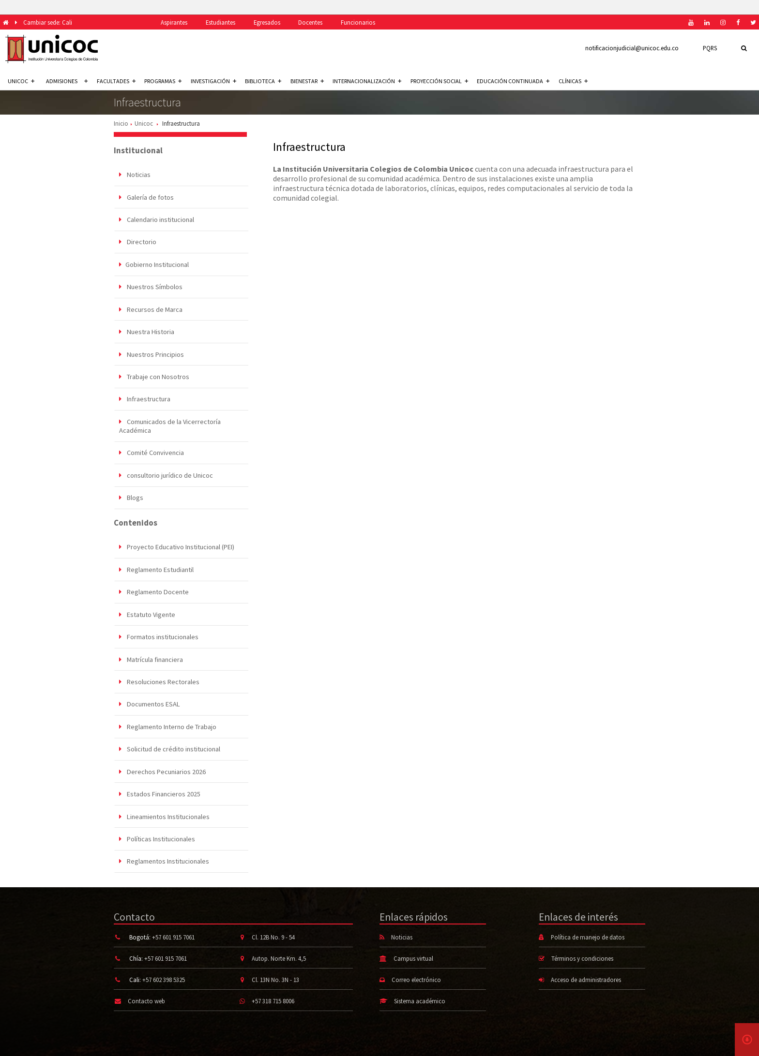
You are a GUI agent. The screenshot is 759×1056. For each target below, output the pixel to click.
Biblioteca (263, 81)
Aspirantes (174, 22)
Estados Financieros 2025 (159, 794)
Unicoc (144, 123)
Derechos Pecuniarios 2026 (162, 771)
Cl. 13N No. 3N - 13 (275, 979)
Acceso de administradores (586, 979)
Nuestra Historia (146, 331)
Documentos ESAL (149, 704)
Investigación (213, 81)
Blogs (131, 497)
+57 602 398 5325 (163, 979)
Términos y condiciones (582, 958)
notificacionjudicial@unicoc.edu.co (632, 48)
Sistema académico (419, 1001)
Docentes (310, 22)
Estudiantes (220, 22)
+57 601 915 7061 (173, 937)
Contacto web (146, 1001)
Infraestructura (144, 399)
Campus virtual (413, 958)
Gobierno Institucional (154, 264)
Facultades (116, 81)
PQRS (710, 48)
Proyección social (439, 81)
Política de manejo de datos (587, 937)
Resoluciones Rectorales (159, 681)
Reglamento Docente (154, 591)
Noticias (135, 174)
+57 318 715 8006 (273, 1001)
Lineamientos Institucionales (164, 816)
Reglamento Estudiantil (156, 569)
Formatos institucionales (158, 636)
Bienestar (307, 81)
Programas (163, 81)
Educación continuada (513, 81)
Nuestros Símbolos (150, 286)
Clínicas (573, 81)
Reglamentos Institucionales (164, 861)
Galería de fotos (146, 197)
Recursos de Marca (150, 309)
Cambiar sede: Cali (47, 22)
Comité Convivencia (151, 452)
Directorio (137, 241)
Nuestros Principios (151, 354)
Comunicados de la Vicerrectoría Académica (170, 426)
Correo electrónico (416, 979)
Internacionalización (367, 81)
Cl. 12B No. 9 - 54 (273, 937)
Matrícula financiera (151, 659)
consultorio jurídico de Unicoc (166, 475)
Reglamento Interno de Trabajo (167, 726)
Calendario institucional (156, 219)
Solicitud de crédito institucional (169, 749)
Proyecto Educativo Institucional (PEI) (176, 547)
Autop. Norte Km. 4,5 (279, 958)
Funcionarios (358, 22)
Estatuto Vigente (147, 614)
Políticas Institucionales (157, 839)
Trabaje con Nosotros (154, 376)
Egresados (267, 22)
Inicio (121, 123)
